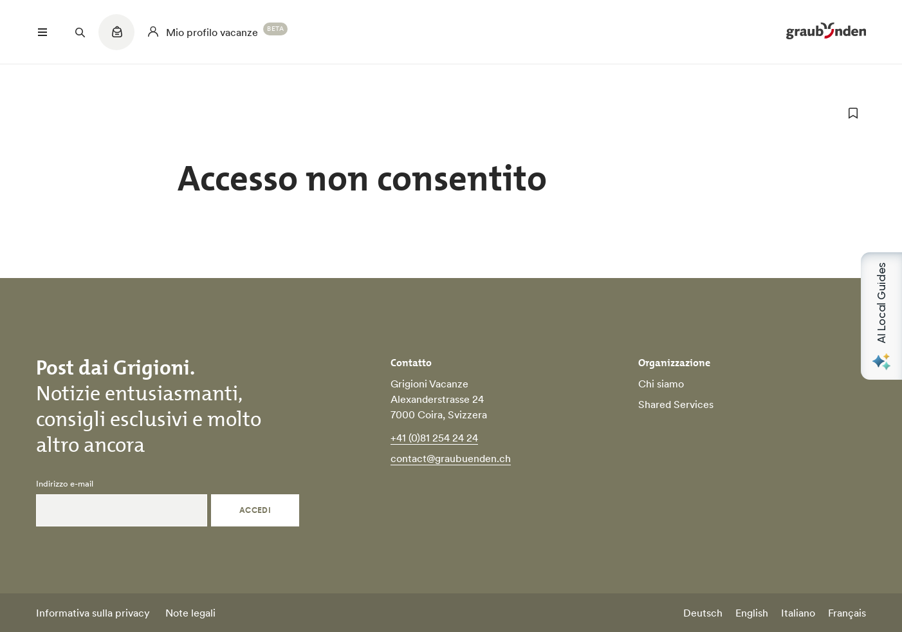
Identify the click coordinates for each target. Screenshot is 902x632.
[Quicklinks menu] (116, 38)
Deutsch (703, 612)
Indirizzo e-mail (64, 484)
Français (847, 612)
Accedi (255, 510)
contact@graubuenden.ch (451, 458)
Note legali (190, 612)
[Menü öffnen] (42, 32)
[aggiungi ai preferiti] (853, 113)
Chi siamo (661, 383)
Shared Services (675, 404)
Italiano (798, 612)
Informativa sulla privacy (93, 612)
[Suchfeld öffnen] (80, 32)
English (751, 612)
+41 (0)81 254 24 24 (434, 437)
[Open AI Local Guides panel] (881, 316)
